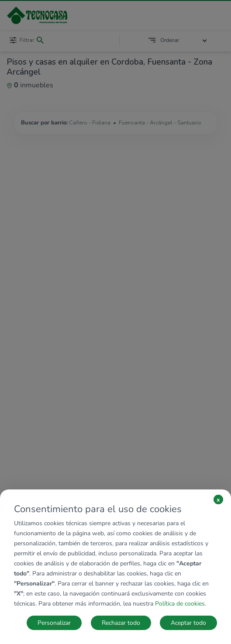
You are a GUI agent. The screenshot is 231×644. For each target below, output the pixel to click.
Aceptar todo (188, 623)
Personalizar (54, 623)
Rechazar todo (121, 623)
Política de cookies (180, 603)
